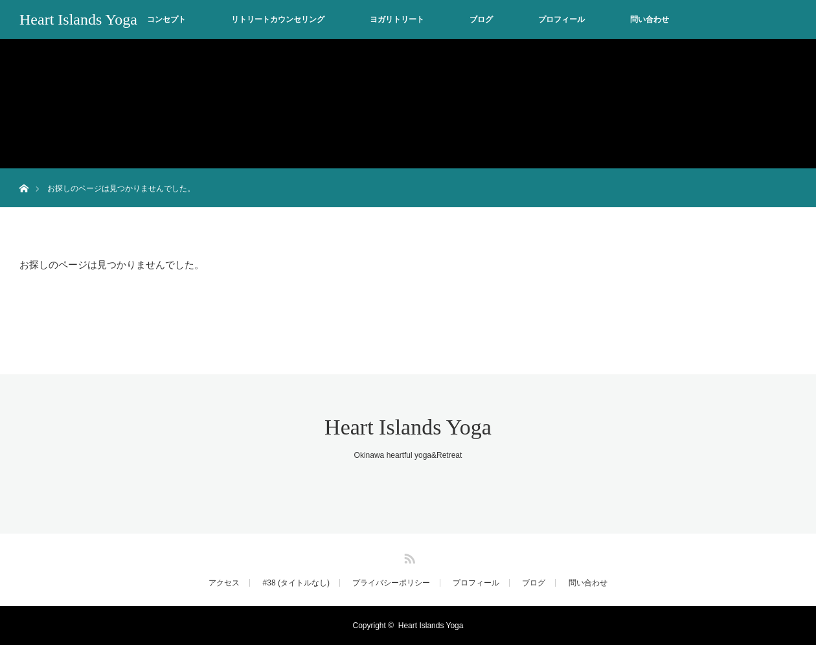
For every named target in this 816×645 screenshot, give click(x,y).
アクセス (224, 583)
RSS (408, 556)
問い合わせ (649, 19)
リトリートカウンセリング (277, 19)
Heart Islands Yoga (78, 19)
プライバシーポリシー (391, 583)
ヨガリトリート (397, 19)
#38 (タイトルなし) (296, 583)
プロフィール (561, 19)
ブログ (481, 19)
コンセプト (166, 19)
